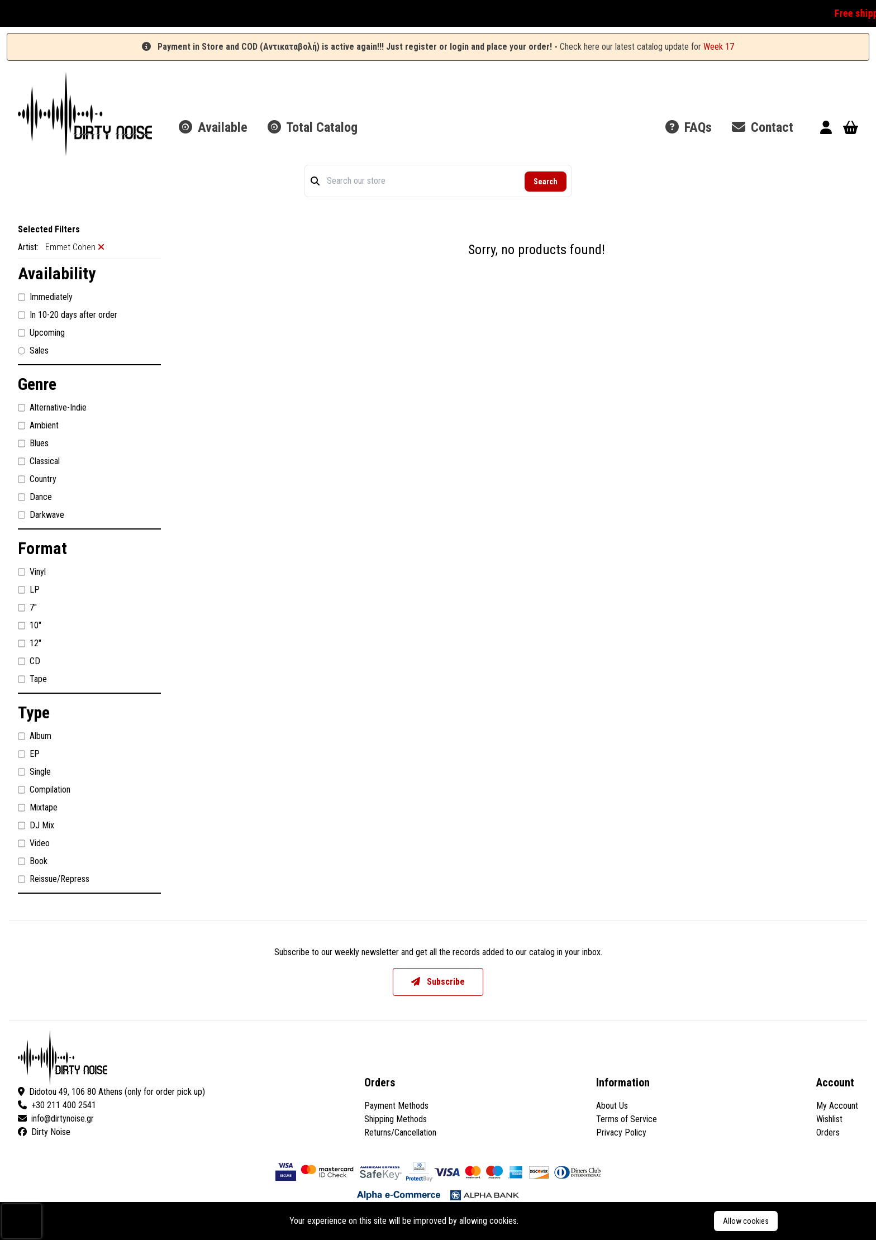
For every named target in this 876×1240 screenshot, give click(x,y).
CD (29, 661)
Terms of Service (626, 1119)
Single (34, 772)
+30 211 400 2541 (57, 1105)
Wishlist (829, 1119)
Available (213, 127)
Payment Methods (396, 1105)
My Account (837, 1105)
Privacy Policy (621, 1132)
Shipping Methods (395, 1119)
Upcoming (41, 333)
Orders (828, 1132)
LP (29, 590)
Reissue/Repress (53, 879)
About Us (612, 1105)
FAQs (688, 127)
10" (29, 625)
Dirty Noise (44, 1132)
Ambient (38, 425)
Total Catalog (313, 127)
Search (546, 181)
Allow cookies (746, 1221)
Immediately (45, 297)
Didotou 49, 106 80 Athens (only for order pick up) (111, 1091)
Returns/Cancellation (400, 1132)
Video (34, 843)
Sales (33, 350)
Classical (39, 461)
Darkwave (41, 515)
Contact (762, 127)
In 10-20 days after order (67, 315)
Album (34, 736)
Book (32, 861)
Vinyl (32, 572)
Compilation (44, 790)
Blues (33, 443)
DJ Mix (36, 825)
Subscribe (438, 981)
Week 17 (718, 46)
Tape (32, 679)
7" (27, 607)
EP (29, 754)
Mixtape (38, 807)
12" (29, 643)
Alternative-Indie (52, 407)
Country (37, 479)
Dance (35, 497)
